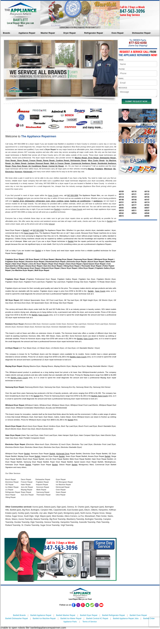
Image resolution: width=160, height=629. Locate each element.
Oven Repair (118, 33)
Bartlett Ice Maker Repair (71, 618)
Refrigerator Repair (93, 33)
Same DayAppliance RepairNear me (148, 115)
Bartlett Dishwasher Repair (16, 618)
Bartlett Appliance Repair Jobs (126, 618)
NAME (121, 60)
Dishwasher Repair (141, 33)
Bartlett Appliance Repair (40, 615)
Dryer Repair (69, 33)
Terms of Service (89, 622)
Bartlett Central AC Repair (97, 618)
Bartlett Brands (19, 615)
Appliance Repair (26, 33)
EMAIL (121, 78)
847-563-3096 (132, 11)
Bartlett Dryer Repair (88, 615)
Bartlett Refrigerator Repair (113, 615)
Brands (6, 33)
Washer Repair (48, 33)
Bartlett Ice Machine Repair (44, 618)
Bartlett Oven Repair (138, 615)
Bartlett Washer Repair (65, 615)
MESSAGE (123, 88)
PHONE (122, 69)
